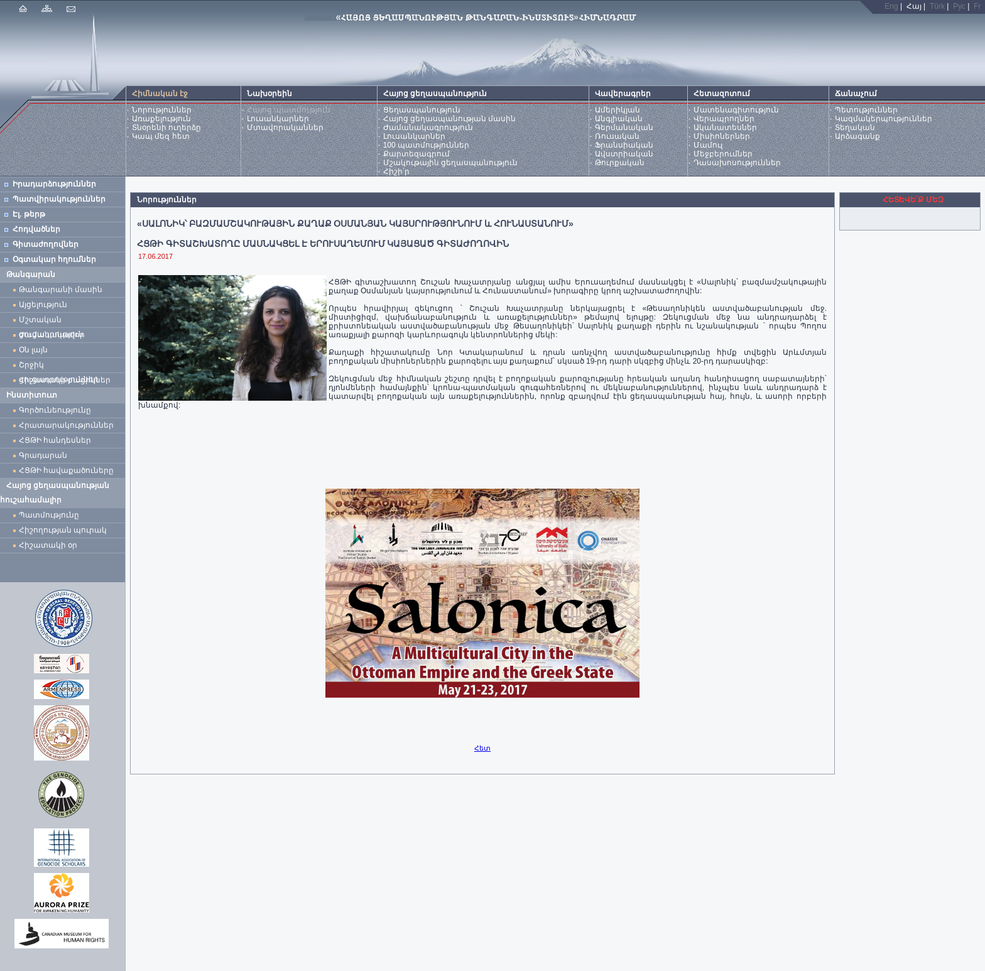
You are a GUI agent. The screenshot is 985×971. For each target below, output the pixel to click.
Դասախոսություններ (737, 162)
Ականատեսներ (725, 127)
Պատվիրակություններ (59, 199)
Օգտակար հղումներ (54, 259)
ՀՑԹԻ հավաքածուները (66, 470)
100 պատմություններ (426, 145)
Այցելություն (43, 304)
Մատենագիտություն (736, 110)
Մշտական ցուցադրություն (51, 321)
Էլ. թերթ (29, 214)
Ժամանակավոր (52, 334)
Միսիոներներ (722, 136)
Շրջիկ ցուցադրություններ (61, 366)
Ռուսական (617, 136)
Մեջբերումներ (723, 153)
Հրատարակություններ (66, 425)
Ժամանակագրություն (428, 127)
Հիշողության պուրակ (63, 530)
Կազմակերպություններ (883, 118)
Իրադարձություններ (54, 184)
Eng (891, 6)
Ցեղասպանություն (421, 110)
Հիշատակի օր (48, 545)
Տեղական (855, 127)
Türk (937, 6)
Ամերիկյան (617, 110)
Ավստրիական (624, 153)
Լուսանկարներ (278, 118)
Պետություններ (866, 110)
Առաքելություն (161, 118)
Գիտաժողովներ (46, 244)
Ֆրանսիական (624, 145)
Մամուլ (708, 145)
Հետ (482, 748)
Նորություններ (162, 110)
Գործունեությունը (55, 410)
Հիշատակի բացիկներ (67, 380)
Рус (959, 6)
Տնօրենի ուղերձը (166, 127)
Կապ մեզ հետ (161, 136)
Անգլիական (619, 118)
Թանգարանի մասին (60, 289)
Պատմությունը (49, 515)
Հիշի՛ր (396, 171)
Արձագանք (857, 136)
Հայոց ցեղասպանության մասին (449, 118)
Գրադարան (43, 455)
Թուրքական (620, 162)
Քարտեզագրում (416, 153)
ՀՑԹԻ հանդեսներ (57, 440)
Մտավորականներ (285, 127)
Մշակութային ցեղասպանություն (450, 162)
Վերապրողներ (724, 118)
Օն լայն (35, 349)
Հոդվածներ (36, 229)
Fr (977, 6)
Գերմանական (624, 127)
